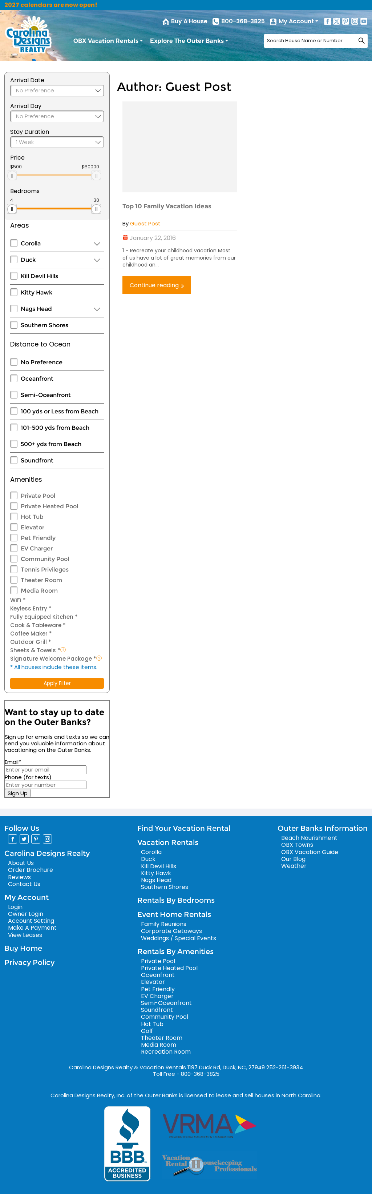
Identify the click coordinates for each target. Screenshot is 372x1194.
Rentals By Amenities (175, 951)
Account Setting (31, 921)
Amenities (26, 479)
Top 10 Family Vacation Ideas (166, 206)
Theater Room (41, 580)
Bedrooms (25, 191)
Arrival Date (27, 80)
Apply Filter (57, 683)
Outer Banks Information (323, 828)
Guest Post (145, 223)
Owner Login (25, 914)
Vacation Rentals (167, 842)
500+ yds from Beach (51, 444)
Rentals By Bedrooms (176, 900)
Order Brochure (30, 870)
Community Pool (45, 559)
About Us (21, 863)
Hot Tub (32, 516)
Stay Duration (29, 132)
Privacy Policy (29, 962)
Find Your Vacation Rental (183, 828)
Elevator (32, 527)
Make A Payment (32, 927)
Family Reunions (163, 924)
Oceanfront (37, 378)
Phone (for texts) (28, 777)
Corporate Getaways (171, 931)
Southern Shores (44, 325)
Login (15, 907)
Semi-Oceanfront (46, 395)
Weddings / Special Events (178, 938)
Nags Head (36, 308)
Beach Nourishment (309, 838)
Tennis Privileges (45, 569)
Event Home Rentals (174, 914)
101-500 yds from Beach (55, 427)
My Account (296, 21)
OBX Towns (297, 845)
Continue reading (157, 285)
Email (13, 762)
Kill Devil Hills (39, 276)
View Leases (25, 935)
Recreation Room (166, 1051)
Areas (19, 225)
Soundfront (37, 460)
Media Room (39, 590)
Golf (147, 1031)
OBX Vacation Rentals (105, 40)
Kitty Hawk (36, 292)
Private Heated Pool (49, 506)
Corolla (31, 243)
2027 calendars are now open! (50, 5)
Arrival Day (25, 106)
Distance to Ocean (40, 344)
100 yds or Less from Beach (59, 411)
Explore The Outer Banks (187, 40)
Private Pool (38, 495)
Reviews (19, 877)
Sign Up (18, 793)
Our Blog (293, 859)
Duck (28, 259)
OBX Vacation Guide (309, 852)
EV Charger (37, 548)
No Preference (41, 362)
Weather (294, 866)
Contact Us (24, 884)
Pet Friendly (38, 537)
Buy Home (23, 948)
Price (17, 157)
